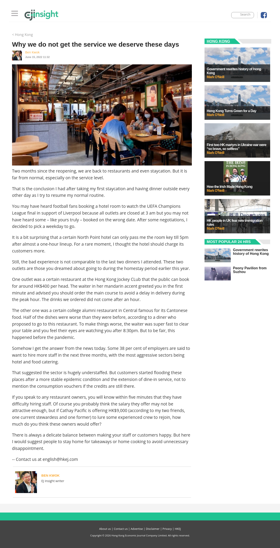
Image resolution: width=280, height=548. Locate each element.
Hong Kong (218, 41)
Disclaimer (153, 529)
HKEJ (178, 529)
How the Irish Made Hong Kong (229, 187)
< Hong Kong (22, 34)
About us (105, 529)
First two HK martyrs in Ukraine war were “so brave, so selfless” (236, 147)
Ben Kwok (32, 52)
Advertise (137, 529)
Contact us (121, 529)
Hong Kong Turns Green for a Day (231, 111)
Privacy (167, 529)
